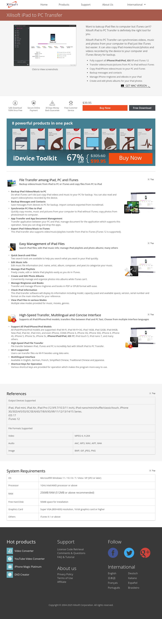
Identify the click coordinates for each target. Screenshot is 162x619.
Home (43, 4)
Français (113, 583)
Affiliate (61, 582)
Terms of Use (65, 578)
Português (114, 587)
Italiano (132, 578)
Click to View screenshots (45, 69)
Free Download (142, 108)
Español (132, 583)
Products (64, 4)
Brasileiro (133, 587)
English (112, 573)
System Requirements (26, 470)
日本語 (111, 578)
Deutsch (133, 573)
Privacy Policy (65, 574)
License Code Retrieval (70, 549)
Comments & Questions (71, 553)
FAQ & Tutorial (65, 557)
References (16, 393)
